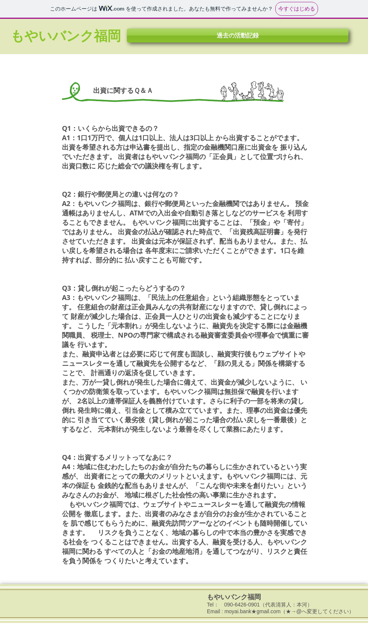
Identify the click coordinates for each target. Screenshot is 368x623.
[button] (237, 35)
